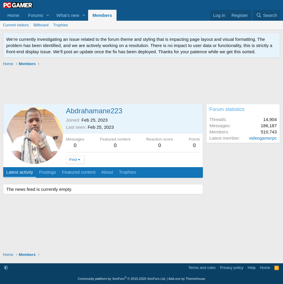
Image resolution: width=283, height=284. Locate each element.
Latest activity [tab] (19, 172)
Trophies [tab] (127, 172)
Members (102, 15)
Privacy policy (231, 267)
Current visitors (16, 25)
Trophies (60, 25)
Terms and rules (202, 267)
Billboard (40, 25)
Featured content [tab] (78, 172)
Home (13, 15)
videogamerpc (263, 138)
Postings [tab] (47, 172)
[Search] (266, 15)
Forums (35, 15)
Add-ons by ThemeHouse (186, 278)
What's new (67, 15)
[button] (48, 15)
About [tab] (107, 172)
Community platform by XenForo (122, 278)
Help (252, 267)
